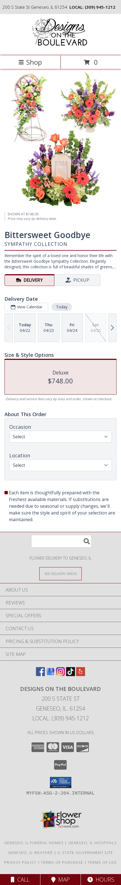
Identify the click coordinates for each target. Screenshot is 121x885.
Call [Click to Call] (20, 879)
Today (61, 306)
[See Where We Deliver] (60, 573)
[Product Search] (61, 541)
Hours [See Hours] (100, 879)
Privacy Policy (20, 862)
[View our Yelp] (80, 674)
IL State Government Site (85, 852)
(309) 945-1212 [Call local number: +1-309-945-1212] (100, 7)
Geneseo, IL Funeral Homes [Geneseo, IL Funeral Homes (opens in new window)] (34, 842)
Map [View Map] (60, 879)
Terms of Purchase (62, 862)
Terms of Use (102, 862)
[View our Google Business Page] (50, 674)
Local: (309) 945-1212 (60, 718)
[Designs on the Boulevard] (60, 47)
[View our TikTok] (70, 674)
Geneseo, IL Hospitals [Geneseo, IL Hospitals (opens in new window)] (92, 842)
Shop (30, 62)
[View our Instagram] (60, 674)
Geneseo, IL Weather (30, 852)
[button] (60, 782)
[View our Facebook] (40, 674)
